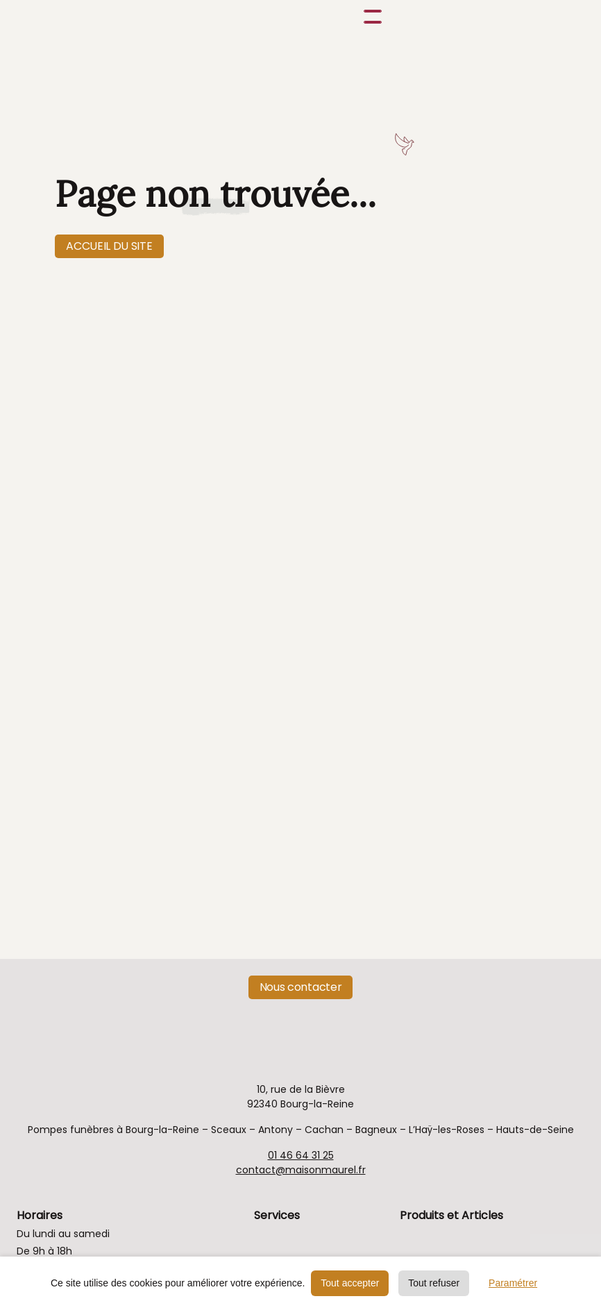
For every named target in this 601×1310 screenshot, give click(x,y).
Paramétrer (513, 1282)
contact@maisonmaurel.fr (301, 1170)
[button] (370, 16)
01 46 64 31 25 (301, 1155)
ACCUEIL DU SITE (109, 246)
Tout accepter (350, 1282)
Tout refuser (433, 1282)
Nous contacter (301, 987)
